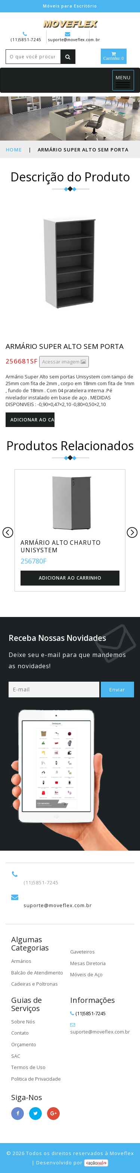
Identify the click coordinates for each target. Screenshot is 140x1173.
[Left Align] (67, 56)
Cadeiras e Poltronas (35, 983)
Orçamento (24, 1044)
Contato (20, 1033)
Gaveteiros (83, 951)
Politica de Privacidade (36, 1078)
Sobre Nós (23, 1021)
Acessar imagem (64, 361)
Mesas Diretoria (88, 963)
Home (13, 149)
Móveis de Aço (86, 974)
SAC (15, 1056)
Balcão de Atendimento (37, 972)
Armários (21, 961)
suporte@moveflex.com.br (74, 37)
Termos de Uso (28, 1067)
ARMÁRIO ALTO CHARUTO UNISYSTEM (61, 546)
